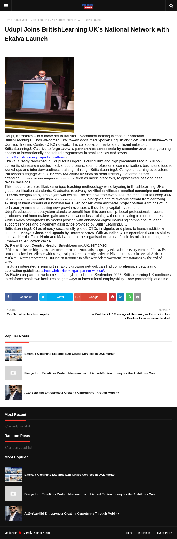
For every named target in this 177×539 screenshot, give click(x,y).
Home (8, 19)
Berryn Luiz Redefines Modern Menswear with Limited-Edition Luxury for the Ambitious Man (89, 373)
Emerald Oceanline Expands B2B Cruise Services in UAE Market (69, 354)
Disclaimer (144, 532)
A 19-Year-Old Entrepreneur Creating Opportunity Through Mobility (71, 392)
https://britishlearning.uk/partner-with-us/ (35, 157)
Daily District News (38, 532)
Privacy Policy (163, 532)
